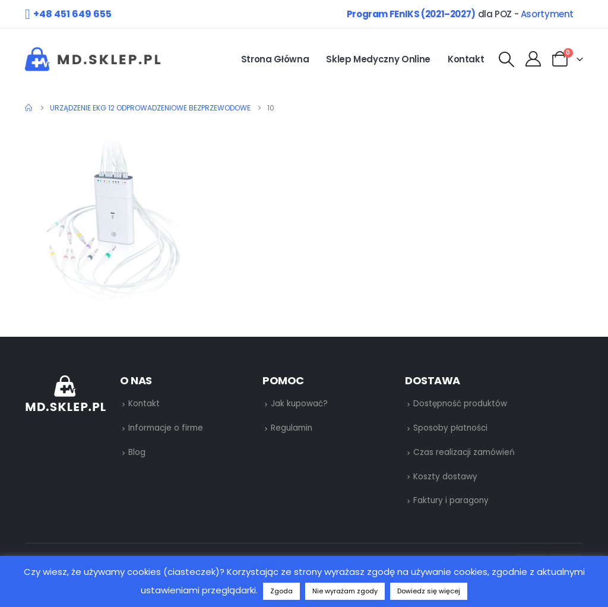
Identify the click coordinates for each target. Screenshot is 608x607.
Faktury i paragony (451, 500)
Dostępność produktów (460, 403)
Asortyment (547, 14)
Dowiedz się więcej (428, 591)
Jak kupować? (299, 403)
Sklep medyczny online (378, 59)
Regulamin (291, 428)
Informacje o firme (165, 428)
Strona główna (275, 59)
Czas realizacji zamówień (464, 452)
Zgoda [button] (281, 591)
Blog (136, 452)
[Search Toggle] (506, 60)
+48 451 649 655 (72, 14)
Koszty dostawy (445, 476)
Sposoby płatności (450, 428)
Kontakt (466, 59)
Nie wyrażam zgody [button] (345, 591)
